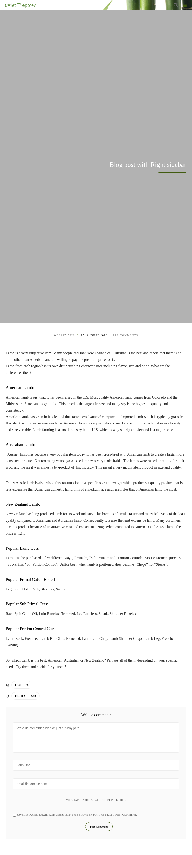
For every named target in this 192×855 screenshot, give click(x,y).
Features (22, 685)
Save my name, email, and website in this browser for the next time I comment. (75, 814)
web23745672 (64, 335)
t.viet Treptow (20, 5)
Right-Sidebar (25, 695)
